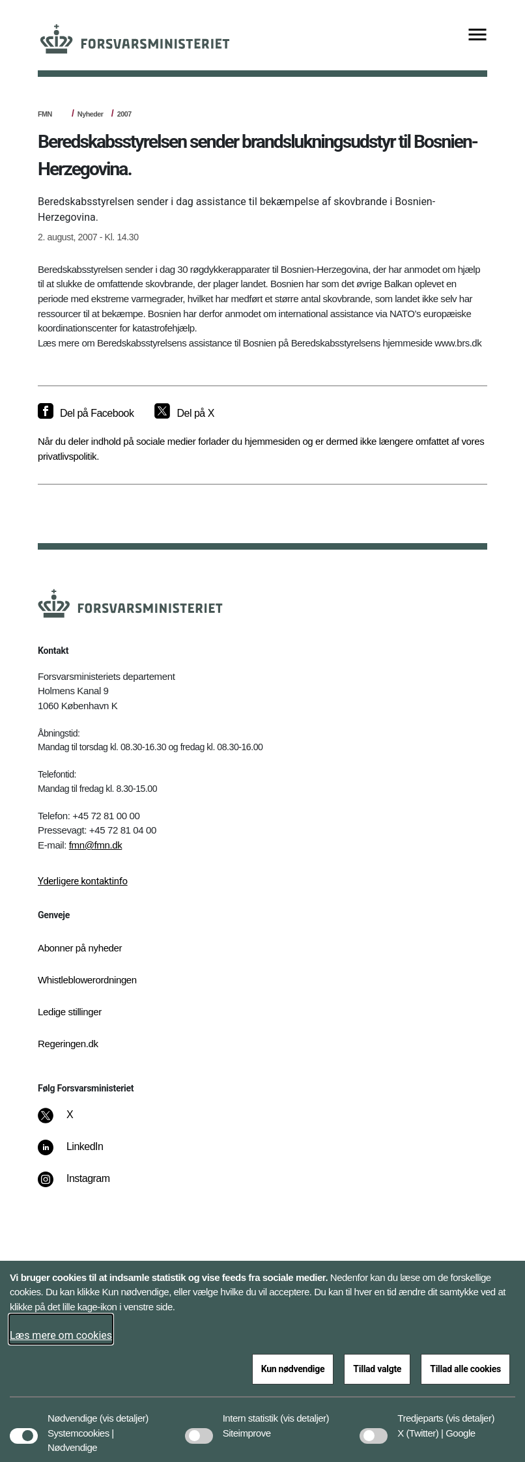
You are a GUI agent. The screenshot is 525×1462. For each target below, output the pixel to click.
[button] (124, 1412)
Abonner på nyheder (80, 947)
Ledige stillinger (70, 1011)
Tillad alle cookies (465, 1369)
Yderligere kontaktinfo (83, 881)
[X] (70, 1121)
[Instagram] (83, 1185)
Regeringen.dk (68, 1043)
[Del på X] (184, 413)
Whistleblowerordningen (87, 979)
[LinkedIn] (80, 1153)
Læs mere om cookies (61, 1335)
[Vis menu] (477, 35)
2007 (124, 114)
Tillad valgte (377, 1369)
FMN (45, 114)
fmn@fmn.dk (95, 844)
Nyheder (91, 114)
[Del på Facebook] (86, 413)
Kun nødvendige (293, 1369)
